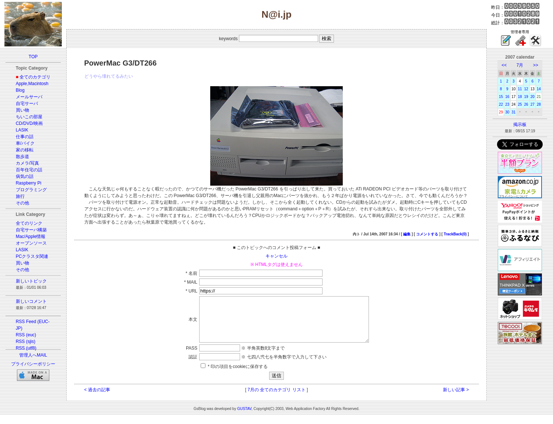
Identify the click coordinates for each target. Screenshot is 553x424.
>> (535, 65)
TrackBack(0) (455, 234)
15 (501, 97)
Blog (20, 90)
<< (504, 65)
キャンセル (276, 256)
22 (501, 104)
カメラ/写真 (27, 163)
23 (507, 104)
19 (526, 97)
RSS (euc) (26, 334)
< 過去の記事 (97, 398)
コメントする (427, 234)
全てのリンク (29, 223)
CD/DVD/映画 (29, 123)
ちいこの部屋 (29, 116)
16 (507, 97)
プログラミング (31, 189)
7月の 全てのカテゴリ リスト (276, 398)
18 (520, 97)
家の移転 (25, 150)
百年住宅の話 (29, 169)
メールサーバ (29, 96)
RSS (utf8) (26, 348)
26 (526, 104)
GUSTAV (244, 418)
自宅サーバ (27, 103)
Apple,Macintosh (32, 83)
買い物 (22, 110)
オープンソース (31, 243)
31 (513, 112)
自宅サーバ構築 (31, 229)
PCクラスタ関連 (32, 256)
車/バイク (25, 143)
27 (533, 104)
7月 (520, 65)
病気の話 (25, 176)
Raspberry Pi (28, 183)
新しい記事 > (456, 398)
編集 (407, 234)
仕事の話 (25, 136)
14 (539, 89)
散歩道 (22, 156)
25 (520, 104)
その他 (22, 203)
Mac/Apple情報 (31, 236)
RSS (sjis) (25, 341)
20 (533, 97)
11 (520, 89)
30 (507, 112)
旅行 (20, 196)
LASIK (22, 130)
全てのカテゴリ (35, 77)
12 (526, 89)
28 (539, 104)
